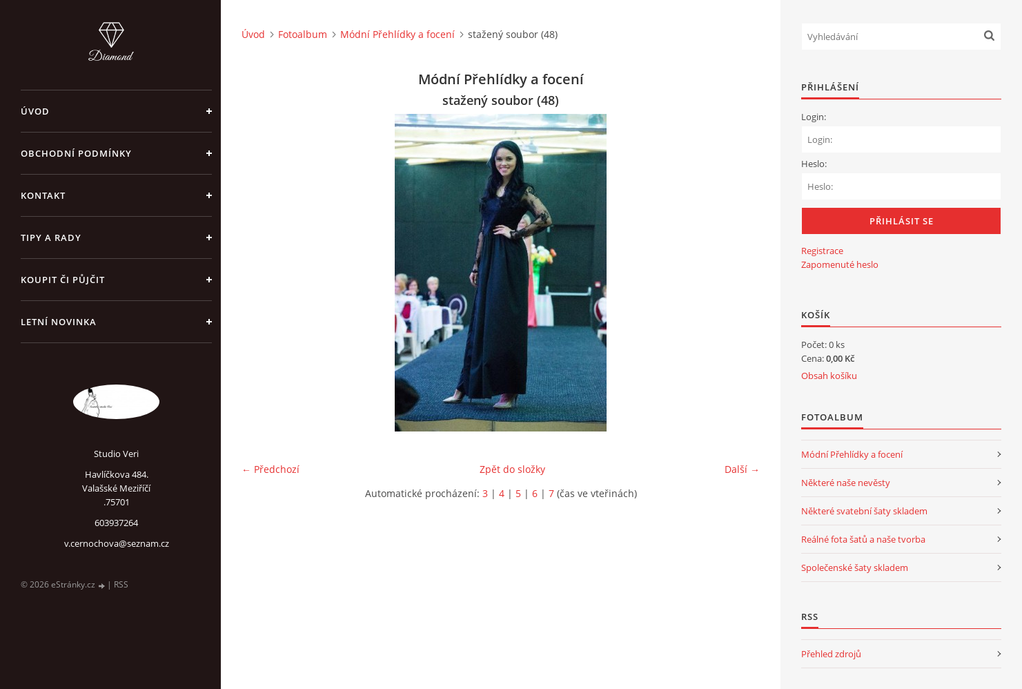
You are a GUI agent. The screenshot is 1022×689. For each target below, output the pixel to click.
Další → (742, 469)
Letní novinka (59, 322)
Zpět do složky (512, 469)
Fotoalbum (302, 34)
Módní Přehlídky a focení (397, 34)
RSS (121, 584)
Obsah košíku (829, 375)
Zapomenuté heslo (839, 264)
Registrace (822, 250)
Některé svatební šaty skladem (864, 511)
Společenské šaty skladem (854, 567)
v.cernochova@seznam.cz (116, 543)
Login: (813, 116)
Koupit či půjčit (63, 279)
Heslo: (814, 163)
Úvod (35, 111)
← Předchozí (270, 469)
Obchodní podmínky (76, 153)
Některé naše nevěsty (845, 482)
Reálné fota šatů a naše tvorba (863, 539)
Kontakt (43, 195)
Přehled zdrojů (831, 654)
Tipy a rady (51, 237)
